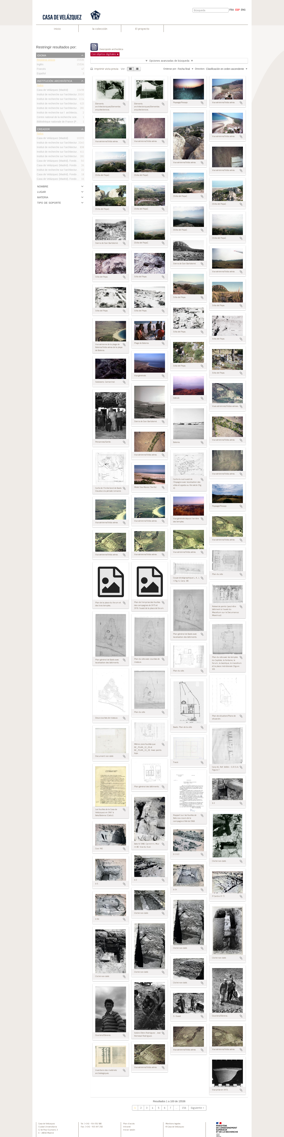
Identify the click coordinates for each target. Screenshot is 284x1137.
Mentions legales (173, 1123)
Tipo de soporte (49, 202)
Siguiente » (197, 1107)
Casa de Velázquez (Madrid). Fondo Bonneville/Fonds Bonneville (72, 179)
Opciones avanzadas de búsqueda (169, 60)
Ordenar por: (170, 68)
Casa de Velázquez (46, 1123)
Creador (43, 129)
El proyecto (142, 28)
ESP (237, 9)
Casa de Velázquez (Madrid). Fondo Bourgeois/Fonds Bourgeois (72, 174)
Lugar (41, 192)
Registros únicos (46, 60)
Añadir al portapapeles (124, 104)
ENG (243, 9)
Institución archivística (54, 81)
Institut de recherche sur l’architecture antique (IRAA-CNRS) (70, 170)
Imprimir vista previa (104, 68)
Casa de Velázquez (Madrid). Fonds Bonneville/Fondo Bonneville (72, 161)
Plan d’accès (129, 1123)
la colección (99, 28)
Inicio (57, 28)
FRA (231, 9)
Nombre (42, 186)
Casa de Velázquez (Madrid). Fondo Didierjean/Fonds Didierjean (72, 165)
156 (184, 1107)
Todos (40, 86)
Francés (41, 69)
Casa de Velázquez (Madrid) (52, 90)
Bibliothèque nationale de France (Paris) (59, 122)
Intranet (127, 1126)
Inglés (40, 65)
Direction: (200, 68)
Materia (42, 197)
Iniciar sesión (129, 1129)
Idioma (41, 55)
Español (41, 74)
